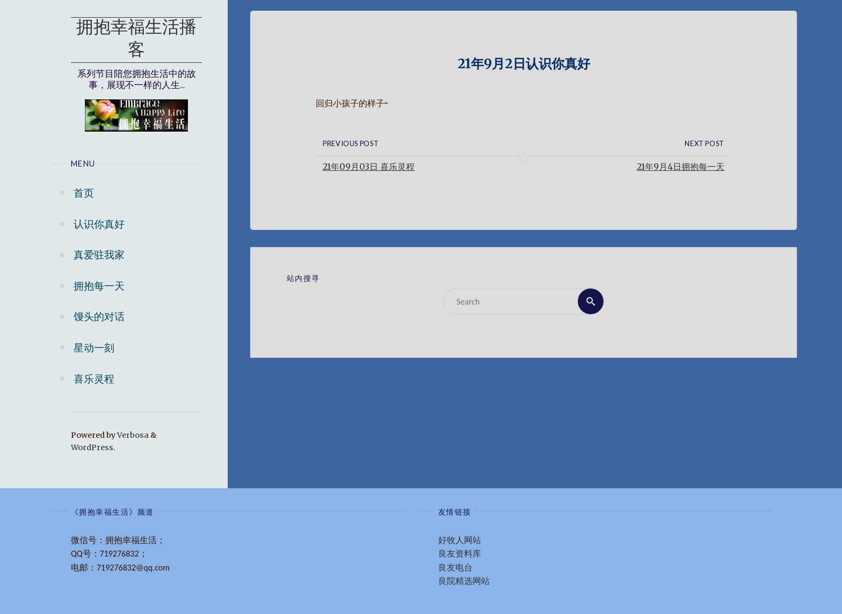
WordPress (92, 447)
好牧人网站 (459, 540)
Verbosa (132, 435)
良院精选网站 (464, 581)
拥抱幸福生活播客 (136, 40)
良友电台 (455, 567)
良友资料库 (459, 553)
